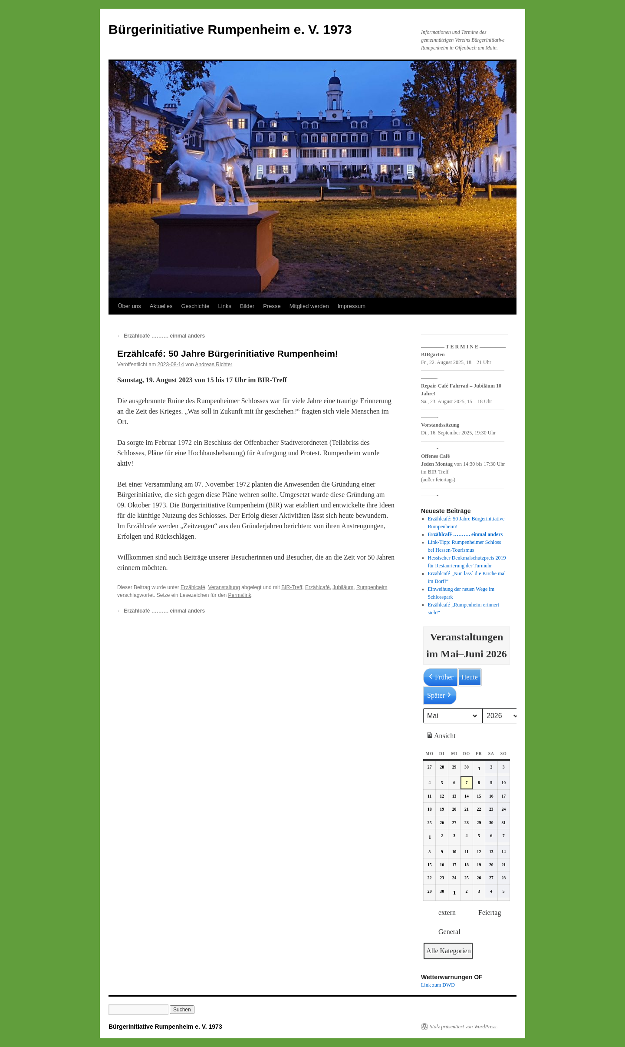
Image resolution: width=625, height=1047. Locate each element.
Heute (469, 677)
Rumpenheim (371, 587)
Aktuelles (161, 306)
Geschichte (195, 306)
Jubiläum (342, 587)
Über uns (129, 306)
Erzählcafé (193, 587)
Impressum (351, 306)
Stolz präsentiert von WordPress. (464, 1027)
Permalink (239, 595)
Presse (271, 306)
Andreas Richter (213, 364)
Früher (440, 677)
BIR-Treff (291, 587)
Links (224, 306)
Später (440, 695)
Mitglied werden (309, 306)
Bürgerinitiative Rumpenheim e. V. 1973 (230, 29)
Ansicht (441, 737)
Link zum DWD (438, 985)
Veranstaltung (224, 587)
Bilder (247, 306)
